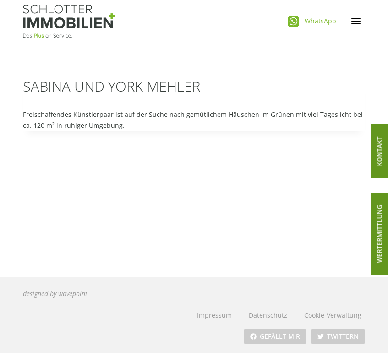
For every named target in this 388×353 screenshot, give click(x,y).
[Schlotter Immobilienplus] (69, 21)
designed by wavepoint (55, 293)
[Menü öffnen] (355, 21)
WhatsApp (320, 21)
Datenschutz (268, 315)
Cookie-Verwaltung (332, 315)
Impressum (214, 315)
